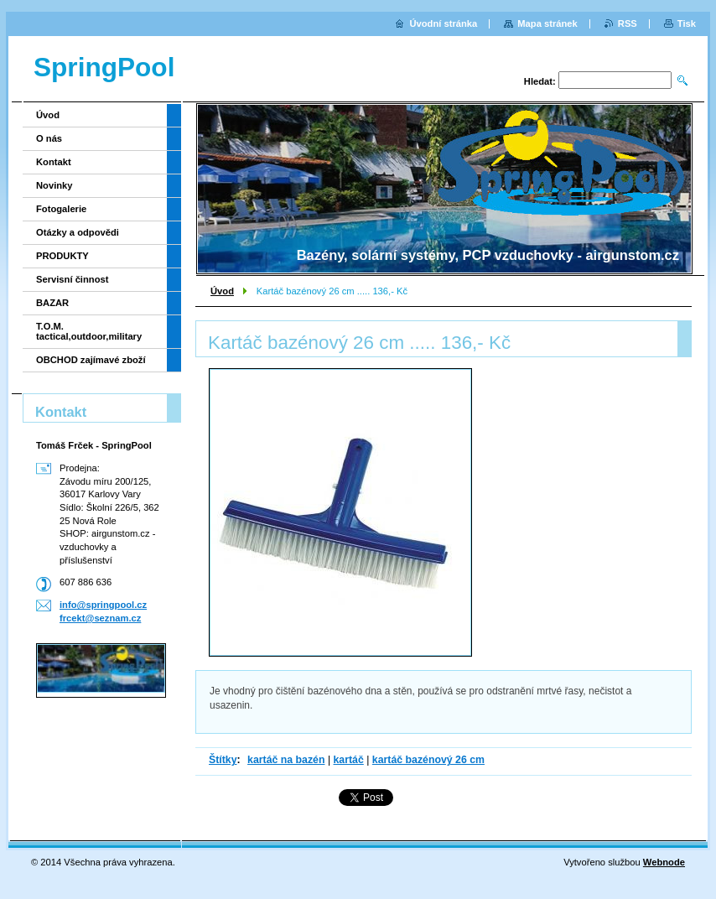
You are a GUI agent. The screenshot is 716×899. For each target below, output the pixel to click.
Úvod (222, 291)
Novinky (54, 185)
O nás (49, 138)
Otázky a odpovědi (77, 232)
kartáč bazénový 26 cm (428, 760)
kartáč (349, 760)
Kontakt (53, 162)
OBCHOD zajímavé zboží (91, 360)
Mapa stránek (547, 23)
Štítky (223, 760)
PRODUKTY (62, 256)
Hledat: (540, 81)
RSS (627, 23)
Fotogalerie (61, 209)
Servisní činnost (72, 279)
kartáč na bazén (285, 760)
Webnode (664, 862)
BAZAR (52, 303)
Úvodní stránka (443, 23)
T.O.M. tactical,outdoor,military (89, 331)
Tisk (686, 23)
